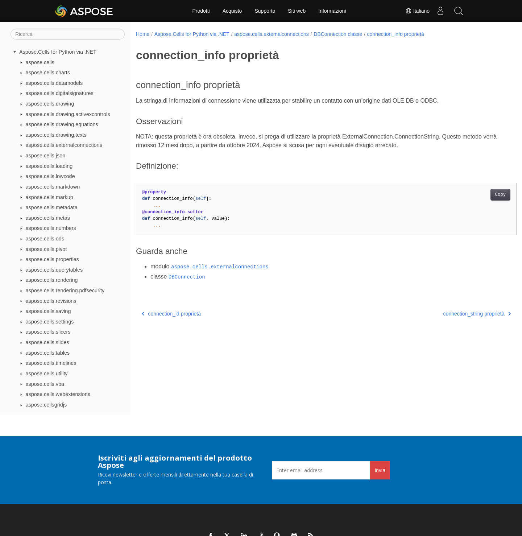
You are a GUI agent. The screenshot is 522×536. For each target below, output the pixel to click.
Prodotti (201, 11)
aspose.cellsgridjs (46, 405)
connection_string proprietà (450, 314)
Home (142, 34)
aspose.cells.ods (45, 239)
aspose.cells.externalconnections (64, 145)
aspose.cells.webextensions (58, 394)
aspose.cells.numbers (51, 228)
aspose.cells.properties (52, 259)
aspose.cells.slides (47, 342)
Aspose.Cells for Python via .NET (57, 52)
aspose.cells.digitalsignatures (60, 93)
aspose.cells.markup (49, 197)
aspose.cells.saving (48, 311)
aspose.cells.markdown (53, 187)
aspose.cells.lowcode (50, 176)
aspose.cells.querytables (54, 270)
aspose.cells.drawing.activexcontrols (68, 114)
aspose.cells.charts (48, 72)
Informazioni (332, 11)
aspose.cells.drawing (50, 104)
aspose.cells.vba (45, 384)
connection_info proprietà (395, 34)
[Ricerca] (68, 34)
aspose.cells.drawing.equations (62, 124)
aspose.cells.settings (50, 322)
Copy (474, 194)
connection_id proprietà (171, 314)
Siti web (297, 11)
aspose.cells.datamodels (54, 83)
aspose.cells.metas (48, 218)
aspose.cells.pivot (46, 249)
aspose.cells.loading (49, 166)
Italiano (417, 11)
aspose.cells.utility (47, 373)
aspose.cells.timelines (51, 363)
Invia (379, 470)
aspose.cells (40, 62)
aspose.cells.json (46, 155)
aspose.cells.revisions (51, 301)
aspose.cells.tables (48, 353)
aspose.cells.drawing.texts (56, 135)
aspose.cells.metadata (52, 207)
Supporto (264, 11)
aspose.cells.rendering (52, 280)
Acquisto (232, 11)
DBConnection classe (338, 34)
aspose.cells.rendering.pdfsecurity (65, 290)
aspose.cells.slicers (48, 332)
